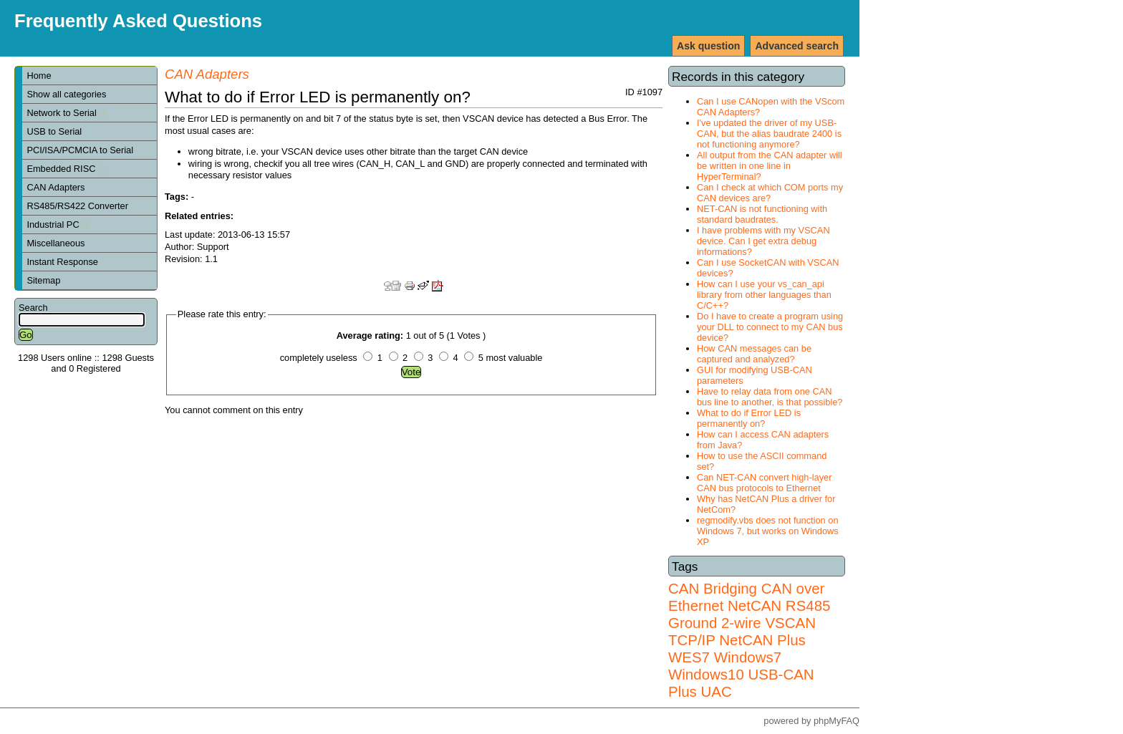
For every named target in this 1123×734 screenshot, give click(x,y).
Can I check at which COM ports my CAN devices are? (770, 192)
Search (33, 307)
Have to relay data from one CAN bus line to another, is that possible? (769, 396)
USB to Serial (54, 131)
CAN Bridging (712, 588)
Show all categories (66, 94)
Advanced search (797, 46)
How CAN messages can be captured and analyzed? (754, 353)
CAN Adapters (55, 187)
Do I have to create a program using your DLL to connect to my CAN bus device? (770, 327)
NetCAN (754, 605)
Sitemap (43, 280)
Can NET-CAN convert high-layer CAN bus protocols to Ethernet (764, 482)
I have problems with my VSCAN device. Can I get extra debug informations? (763, 241)
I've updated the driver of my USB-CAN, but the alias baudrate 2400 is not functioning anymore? (769, 133)
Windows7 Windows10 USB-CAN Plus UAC (741, 674)
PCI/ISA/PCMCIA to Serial (79, 150)
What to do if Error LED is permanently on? (749, 418)
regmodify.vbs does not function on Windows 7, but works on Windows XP (768, 531)
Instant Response (62, 261)
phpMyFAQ (836, 720)
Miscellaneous (55, 243)
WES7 (689, 657)
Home (38, 75)
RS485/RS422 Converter (77, 206)
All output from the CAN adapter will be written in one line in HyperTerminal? (769, 166)
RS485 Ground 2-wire (749, 614)
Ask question (708, 46)
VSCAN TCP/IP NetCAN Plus (742, 631)
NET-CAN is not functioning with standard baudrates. (762, 214)
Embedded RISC (66, 168)
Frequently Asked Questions (138, 21)
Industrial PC (58, 224)
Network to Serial (66, 112)
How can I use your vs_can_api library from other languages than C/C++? (764, 295)
